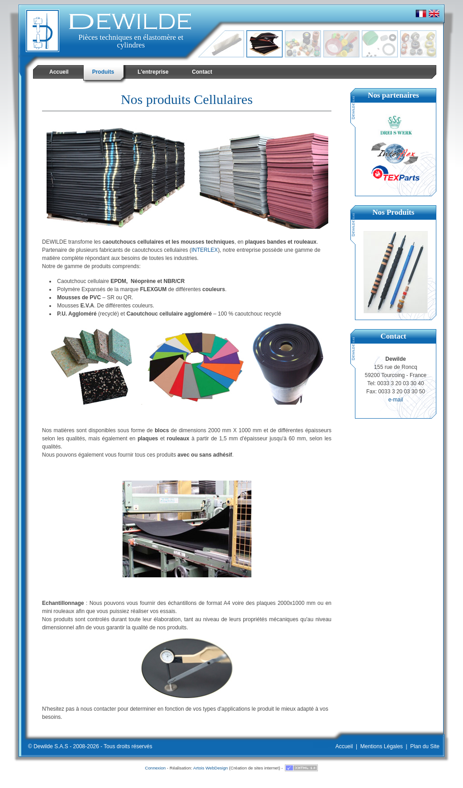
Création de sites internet (255, 767)
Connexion (155, 767)
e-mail (395, 399)
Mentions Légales (381, 746)
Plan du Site (424, 746)
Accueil (344, 746)
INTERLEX (204, 250)
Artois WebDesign (210, 767)
